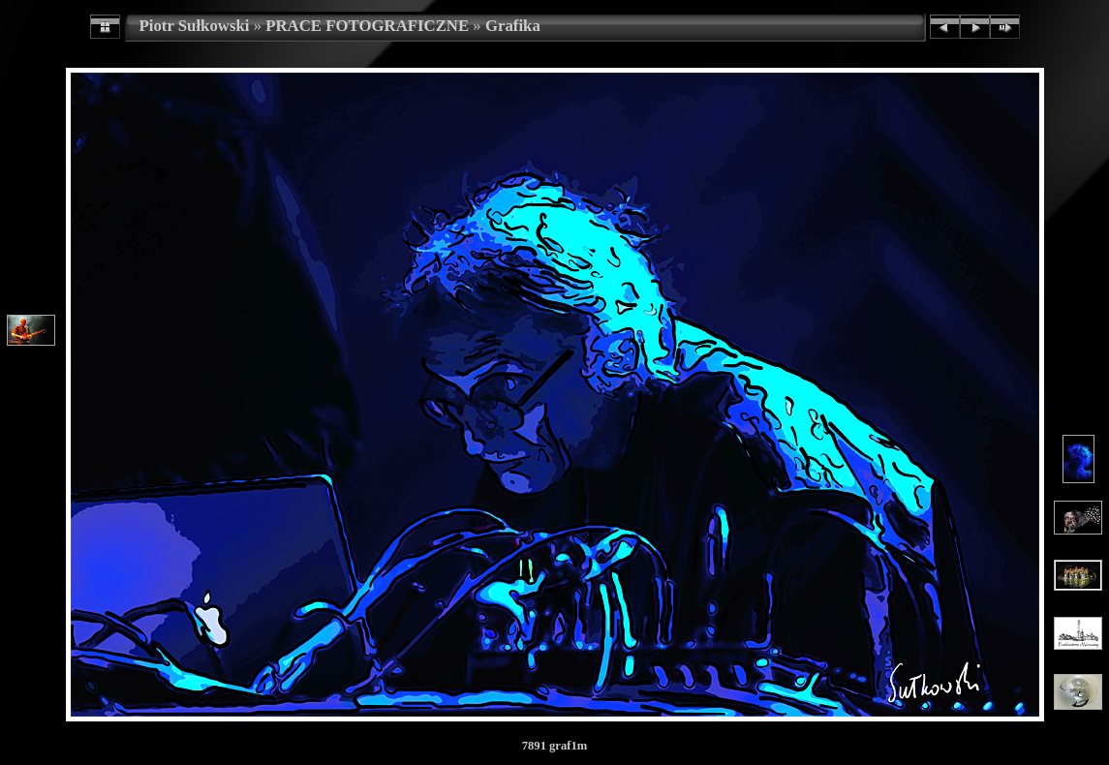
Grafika (512, 25)
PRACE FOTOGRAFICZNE (367, 25)
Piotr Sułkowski (194, 25)
